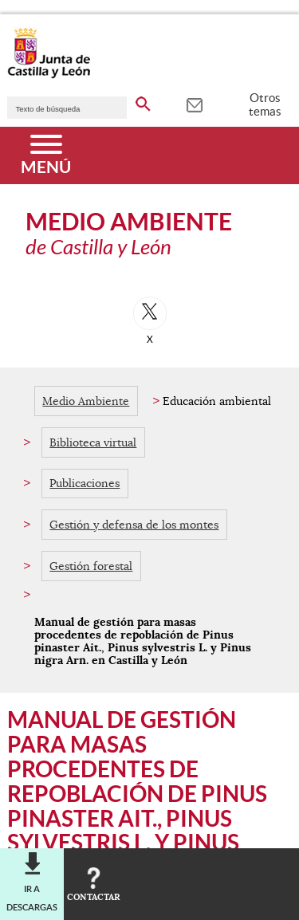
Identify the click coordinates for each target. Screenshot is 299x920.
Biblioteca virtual (92, 442)
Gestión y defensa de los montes (133, 524)
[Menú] (46, 155)
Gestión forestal (90, 566)
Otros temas (265, 104)
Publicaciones (84, 483)
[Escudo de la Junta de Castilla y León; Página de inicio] (48, 75)
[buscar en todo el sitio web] (143, 101)
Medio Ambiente (85, 401)
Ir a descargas (31, 897)
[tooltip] (194, 103)
